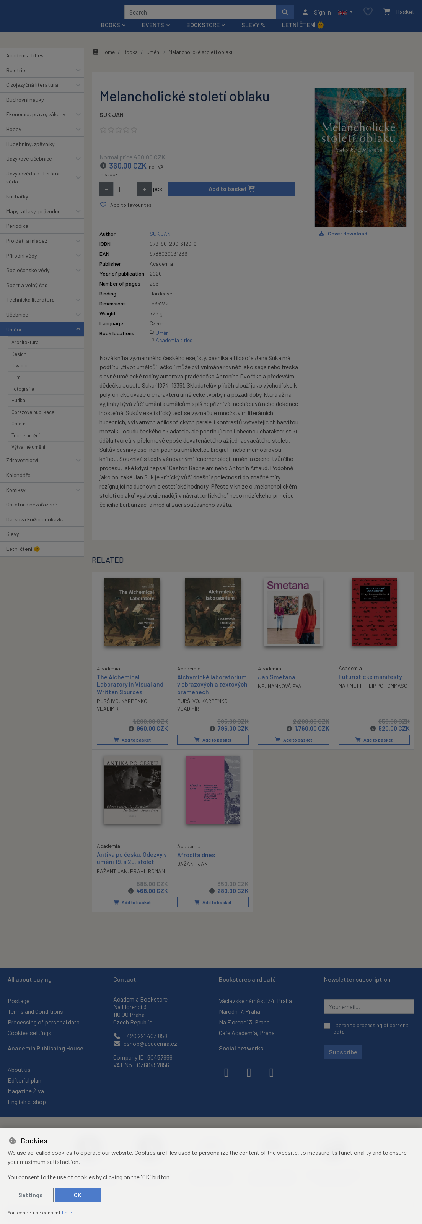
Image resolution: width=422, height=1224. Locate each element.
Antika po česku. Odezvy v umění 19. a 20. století (132, 867)
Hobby (13, 139)
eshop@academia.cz (145, 1043)
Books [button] (110, 35)
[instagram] (249, 1072)
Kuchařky (17, 206)
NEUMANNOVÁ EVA (279, 696)
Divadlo (19, 376)
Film (16, 387)
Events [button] (153, 35)
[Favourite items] (368, 17)
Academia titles (25, 65)
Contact (124, 979)
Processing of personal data (44, 1022)
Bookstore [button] (203, 35)
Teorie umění (25, 445)
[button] (345, 17)
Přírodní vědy (21, 265)
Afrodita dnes (196, 864)
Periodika (17, 236)
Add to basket (232, 199)
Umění (13, 339)
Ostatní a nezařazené (31, 514)
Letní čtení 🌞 (303, 35)
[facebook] (226, 1072)
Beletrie (15, 80)
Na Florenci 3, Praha (244, 1022)
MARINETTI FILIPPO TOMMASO (373, 696)
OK (77, 1194)
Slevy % (253, 35)
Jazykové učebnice (29, 169)
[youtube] (271, 1072)
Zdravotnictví (22, 470)
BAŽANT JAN (112, 880)
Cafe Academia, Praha (247, 1032)
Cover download (342, 243)
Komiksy (16, 500)
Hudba (18, 410)
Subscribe (343, 1051)
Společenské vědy (28, 280)
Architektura (25, 352)
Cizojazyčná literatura (32, 95)
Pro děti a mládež (26, 251)
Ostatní (19, 434)
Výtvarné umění (28, 457)
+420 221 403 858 (140, 1035)
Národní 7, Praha (239, 1011)
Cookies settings (29, 1032)
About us (19, 1069)
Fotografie (22, 399)
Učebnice (17, 324)
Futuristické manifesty (370, 686)
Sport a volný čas (26, 295)
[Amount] (125, 199)
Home (103, 62)
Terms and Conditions (35, 1011)
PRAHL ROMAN (147, 880)
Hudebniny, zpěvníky (30, 154)
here (67, 1212)
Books (130, 62)
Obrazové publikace (32, 422)
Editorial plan (24, 1080)
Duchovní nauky (25, 110)
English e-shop (27, 1101)
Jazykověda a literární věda (32, 187)
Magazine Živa (26, 1090)
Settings (30, 1194)
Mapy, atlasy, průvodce (33, 221)
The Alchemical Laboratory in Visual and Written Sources (130, 694)
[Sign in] (316, 17)
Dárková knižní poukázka (35, 529)
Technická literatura (30, 310)
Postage (18, 1000)
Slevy (12, 544)
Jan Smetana (276, 687)
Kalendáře (18, 485)
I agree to (371, 1028)
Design (18, 364)
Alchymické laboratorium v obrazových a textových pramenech (212, 694)
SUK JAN (111, 124)
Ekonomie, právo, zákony (35, 124)
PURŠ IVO (108, 711)
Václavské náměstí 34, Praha (255, 1000)
